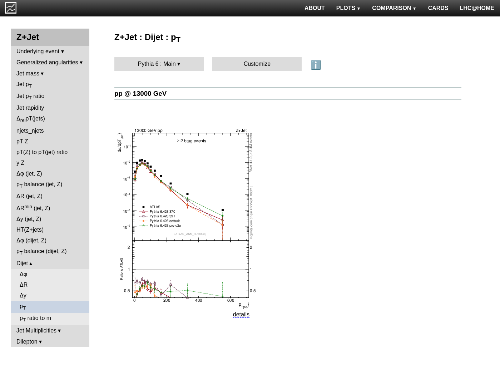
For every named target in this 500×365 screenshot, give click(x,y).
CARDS (438, 8)
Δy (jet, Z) (28, 219)
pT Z (22, 141)
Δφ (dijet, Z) (31, 240)
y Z (20, 163)
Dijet (22, 263)
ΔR (24, 285)
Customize (257, 64)
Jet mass (27, 73)
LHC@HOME (477, 8)
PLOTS (348, 8)
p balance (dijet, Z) (41, 252)
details (241, 314)
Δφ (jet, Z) (29, 174)
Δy (23, 295)
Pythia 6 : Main (157, 64)
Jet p (24, 85)
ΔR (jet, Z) (29, 196)
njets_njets (30, 131)
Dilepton (27, 342)
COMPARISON (394, 8)
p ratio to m (35, 318)
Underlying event (37, 51)
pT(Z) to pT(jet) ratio (42, 152)
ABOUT (315, 8)
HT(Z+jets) (30, 230)
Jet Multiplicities (36, 330)
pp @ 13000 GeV (140, 93)
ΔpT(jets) (30, 119)
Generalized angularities (47, 62)
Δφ (23, 274)
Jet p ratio (30, 96)
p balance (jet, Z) (39, 185)
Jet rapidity (30, 108)
